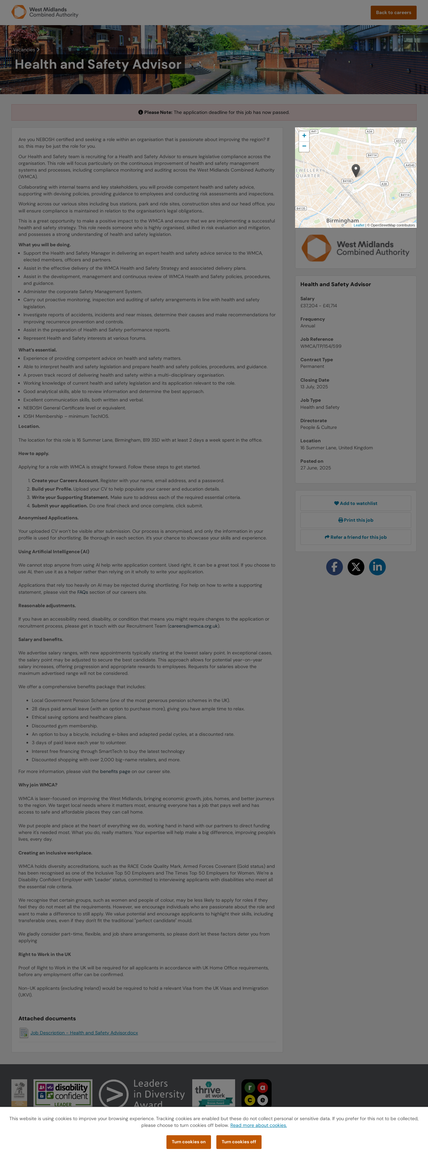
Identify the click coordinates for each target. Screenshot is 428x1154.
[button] (356, 171)
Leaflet (359, 225)
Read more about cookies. (258, 1125)
